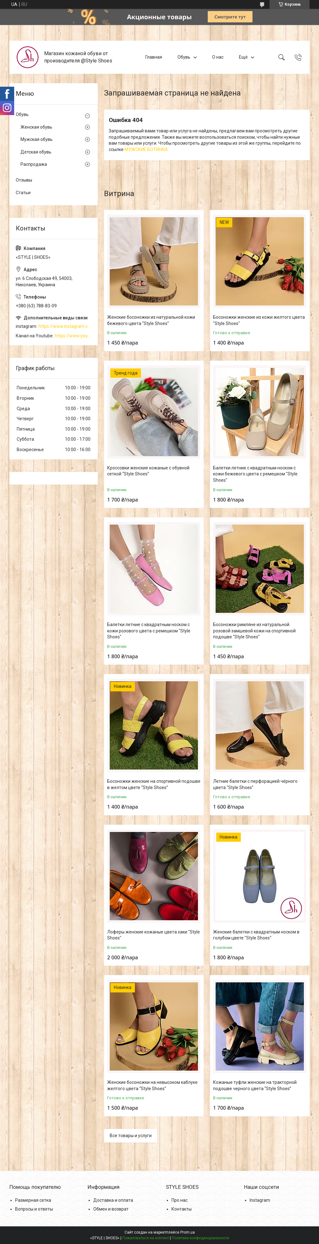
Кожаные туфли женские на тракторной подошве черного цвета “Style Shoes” (255, 1085)
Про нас (179, 1200)
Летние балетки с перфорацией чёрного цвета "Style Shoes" (255, 784)
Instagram (260, 1200)
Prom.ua (187, 1232)
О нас (217, 57)
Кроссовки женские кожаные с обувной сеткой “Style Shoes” (148, 471)
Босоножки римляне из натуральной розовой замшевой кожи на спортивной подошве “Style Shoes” (254, 630)
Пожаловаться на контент (145, 1238)
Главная (153, 57)
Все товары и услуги (131, 1135)
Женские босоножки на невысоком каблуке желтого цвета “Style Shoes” (152, 1085)
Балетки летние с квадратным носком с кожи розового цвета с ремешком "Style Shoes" (148, 630)
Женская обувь (36, 127)
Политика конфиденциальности (200, 1238)
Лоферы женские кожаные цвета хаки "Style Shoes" (153, 935)
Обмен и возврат (111, 1209)
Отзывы (24, 180)
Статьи (23, 192)
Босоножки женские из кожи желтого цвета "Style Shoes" (259, 320)
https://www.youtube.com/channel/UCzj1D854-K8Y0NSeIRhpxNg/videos (73, 335)
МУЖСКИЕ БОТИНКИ (146, 149)
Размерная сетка (33, 1200)
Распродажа (33, 164)
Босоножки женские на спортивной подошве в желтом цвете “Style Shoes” (153, 784)
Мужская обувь (36, 139)
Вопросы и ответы (34, 1209)
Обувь (183, 57)
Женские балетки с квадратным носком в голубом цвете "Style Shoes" (256, 935)
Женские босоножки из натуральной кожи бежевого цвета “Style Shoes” (151, 320)
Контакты (181, 1209)
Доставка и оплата (113, 1200)
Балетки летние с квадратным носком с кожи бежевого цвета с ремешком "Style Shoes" (255, 474)
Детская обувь (35, 151)
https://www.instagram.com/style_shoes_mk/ (64, 326)
